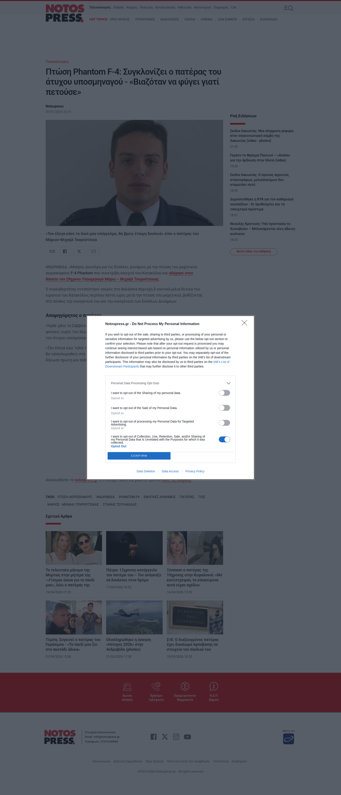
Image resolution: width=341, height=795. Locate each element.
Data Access (170, 471)
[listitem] (170, 383)
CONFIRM (139, 455)
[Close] (246, 324)
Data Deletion (146, 471)
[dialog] (170, 398)
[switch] (224, 393)
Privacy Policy (195, 471)
